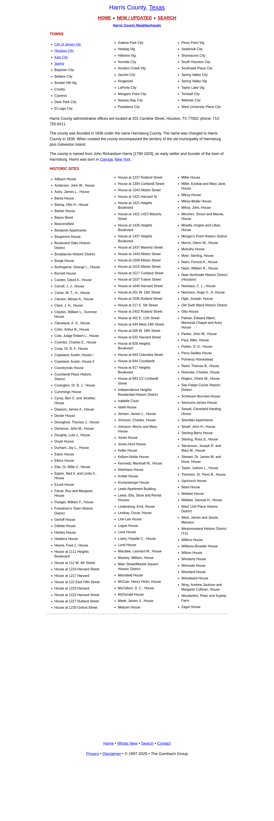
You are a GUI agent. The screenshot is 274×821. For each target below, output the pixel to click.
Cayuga (106, 159)
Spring (59, 63)
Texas (157, 7)
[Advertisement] (137, 645)
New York (122, 159)
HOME (104, 17)
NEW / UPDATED (134, 17)
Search (147, 743)
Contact (164, 743)
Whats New (127, 743)
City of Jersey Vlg (68, 44)
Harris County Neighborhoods (137, 25)
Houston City (64, 50)
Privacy (92, 753)
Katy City (61, 57)
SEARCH (167, 17)
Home (108, 743)
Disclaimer (112, 753)
